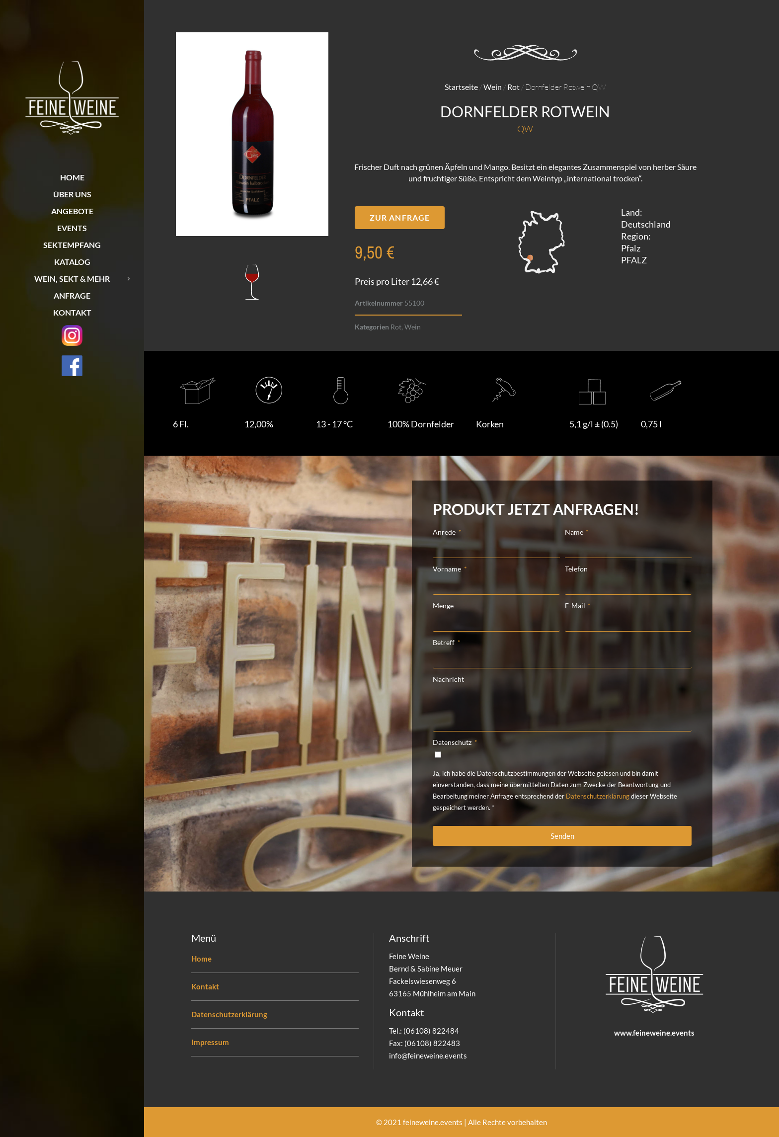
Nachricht (448, 679)
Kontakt (205, 986)
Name (575, 532)
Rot (513, 86)
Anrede (445, 532)
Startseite (461, 86)
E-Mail (576, 605)
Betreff (444, 642)
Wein (492, 86)
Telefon (576, 569)
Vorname (448, 569)
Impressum (210, 1042)
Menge (443, 605)
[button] (400, 217)
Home (201, 958)
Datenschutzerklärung (597, 796)
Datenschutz (453, 742)
